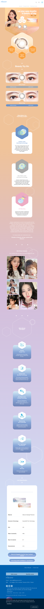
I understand (34, 607)
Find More (9, 603)
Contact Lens (26, 6)
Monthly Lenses (33, 6)
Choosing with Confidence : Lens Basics (22, 560)
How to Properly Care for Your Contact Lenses (22, 554)
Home (20, 6)
